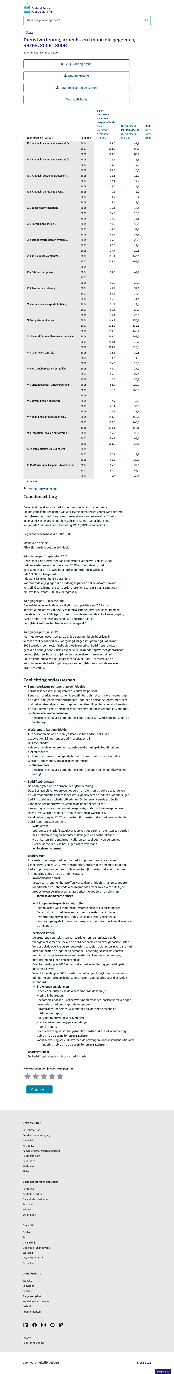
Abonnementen (32, 1312)
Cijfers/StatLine (31, 1130)
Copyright (28, 1286)
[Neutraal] (44, 1076)
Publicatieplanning (33, 1343)
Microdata (28, 1146)
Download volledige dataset (76, 87)
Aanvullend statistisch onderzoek (41, 1151)
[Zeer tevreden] (60, 1076)
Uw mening (163, 1372)
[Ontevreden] (36, 1076)
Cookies (27, 1291)
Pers (25, 1237)
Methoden (29, 1166)
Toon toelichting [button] (76, 99)
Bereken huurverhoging (36, 1135)
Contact (27, 1232)
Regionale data (31, 1156)
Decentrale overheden (35, 1199)
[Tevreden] (52, 1076)
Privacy (27, 1210)
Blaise (26, 1171)
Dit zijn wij (29, 1243)
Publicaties (29, 1161)
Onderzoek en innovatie (36, 1248)
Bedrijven (28, 1189)
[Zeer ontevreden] (27, 1076)
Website (27, 1281)
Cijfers (29, 32)
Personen (28, 1204)
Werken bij (29, 1253)
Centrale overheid (33, 1194)
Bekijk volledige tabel (76, 64)
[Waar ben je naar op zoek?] (87, 20)
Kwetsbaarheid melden (36, 1301)
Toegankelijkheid (32, 1296)
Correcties (28, 1263)
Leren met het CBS (33, 1258)
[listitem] (26, 1325)
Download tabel (76, 76)
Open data (28, 1140)
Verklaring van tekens (43, 489)
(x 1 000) (106, 124)
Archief (27, 1306)
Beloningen (29, 1215)
